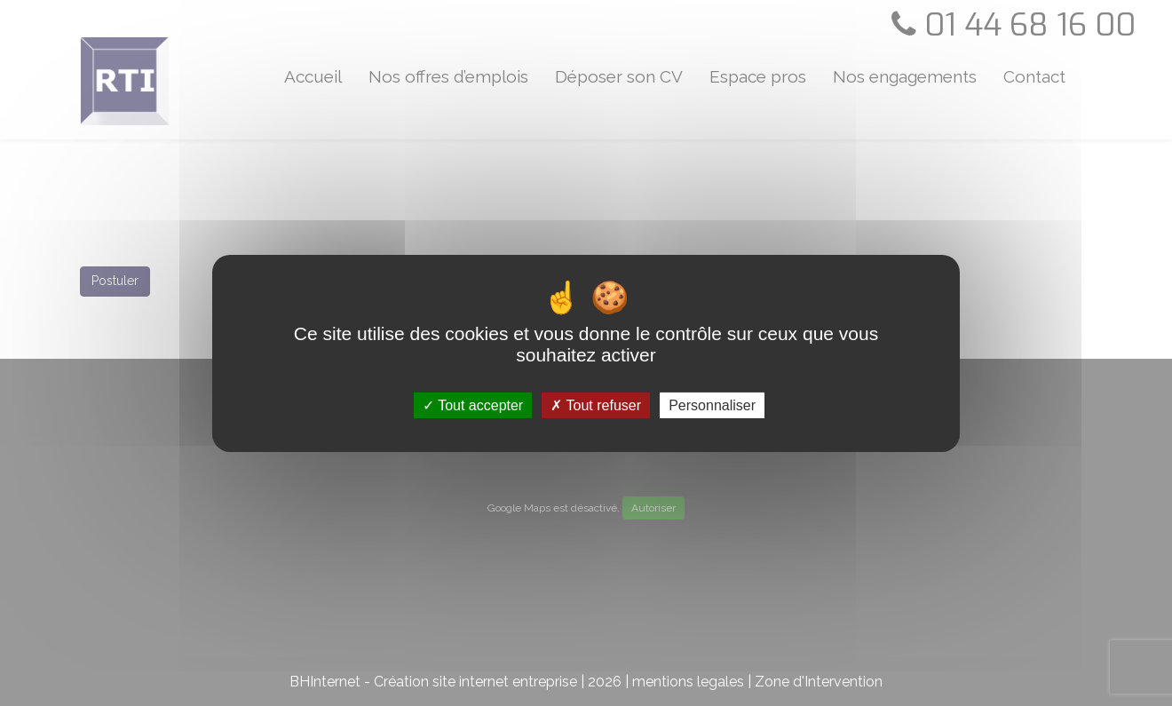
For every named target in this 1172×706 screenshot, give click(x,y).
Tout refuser (595, 404)
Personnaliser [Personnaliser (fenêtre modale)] (712, 404)
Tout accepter (473, 404)
